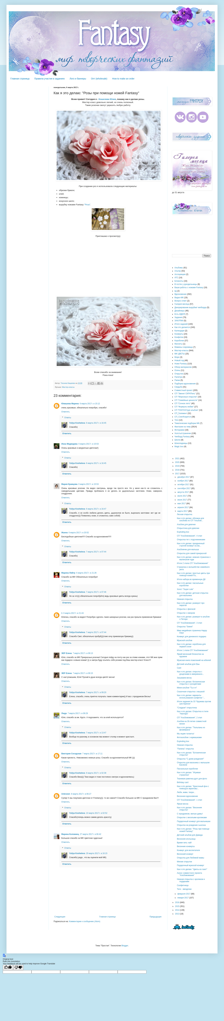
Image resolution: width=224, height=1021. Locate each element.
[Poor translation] (18, 967)
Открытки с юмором (186, 613)
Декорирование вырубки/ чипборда (190, 307)
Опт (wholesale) (99, 78)
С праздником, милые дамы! (190, 814)
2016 (177, 902)
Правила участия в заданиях (49, 78)
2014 (177, 910)
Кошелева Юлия (107, 99)
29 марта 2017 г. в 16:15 (96, 853)
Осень (177, 370)
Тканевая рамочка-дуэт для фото (192, 779)
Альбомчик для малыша (188, 549)
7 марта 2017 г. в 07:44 (96, 552)
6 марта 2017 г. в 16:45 (96, 423)
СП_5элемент (180, 413)
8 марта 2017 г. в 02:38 (96, 773)
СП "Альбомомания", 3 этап (189, 623)
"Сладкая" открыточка (187, 708)
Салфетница (182, 885)
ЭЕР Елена (66, 653)
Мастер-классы (68, 387)
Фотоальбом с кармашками (189, 737)
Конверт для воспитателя (188, 850)
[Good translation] (8, 967)
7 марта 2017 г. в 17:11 (92, 754)
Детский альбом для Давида (190, 835)
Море (176, 357)
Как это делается (182, 327)
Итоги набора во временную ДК (191, 579)
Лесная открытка (184, 514)
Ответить (65, 412)
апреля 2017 (183, 507)
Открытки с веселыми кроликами (192, 817)
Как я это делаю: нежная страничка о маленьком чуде (194, 558)
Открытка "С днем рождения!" (190, 759)
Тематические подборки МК (186, 423)
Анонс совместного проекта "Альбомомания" (189, 874)
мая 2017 (181, 503)
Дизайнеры (179, 311)
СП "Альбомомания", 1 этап (189, 800)
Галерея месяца (181, 304)
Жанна (64, 532)
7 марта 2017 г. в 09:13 (83, 653)
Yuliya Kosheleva (77, 423)
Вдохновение (180, 294)
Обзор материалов (183, 367)
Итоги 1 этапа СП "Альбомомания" (192, 650)
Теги (176, 420)
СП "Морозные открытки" (185, 397)
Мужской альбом (184, 640)
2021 (177, 458)
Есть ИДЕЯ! (179, 314)
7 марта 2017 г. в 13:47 (96, 733)
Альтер (177, 271)
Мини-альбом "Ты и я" (187, 688)
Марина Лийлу (68, 573)
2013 (177, 914)
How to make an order (123, 78)
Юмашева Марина (70, 403)
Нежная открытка (185, 599)
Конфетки (178, 337)
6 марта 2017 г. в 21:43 (73, 613)
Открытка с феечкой (186, 609)
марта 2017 (182, 511)
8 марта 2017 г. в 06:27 (81, 794)
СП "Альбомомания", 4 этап (189, 536)
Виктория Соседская (71, 754)
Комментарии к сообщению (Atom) (84, 921)
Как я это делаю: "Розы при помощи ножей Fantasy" (193, 830)
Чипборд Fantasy (182, 436)
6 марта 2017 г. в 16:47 (96, 509)
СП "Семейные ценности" (186, 400)
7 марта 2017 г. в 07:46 (96, 592)
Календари (179, 331)
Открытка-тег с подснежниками (191, 539)
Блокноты (178, 281)
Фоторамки (179, 430)
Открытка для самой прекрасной (191, 553)
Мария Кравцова (69, 484)
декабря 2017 (183, 477)
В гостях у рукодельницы (185, 284)
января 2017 (183, 898)
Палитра (178, 377)
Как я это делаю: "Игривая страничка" (189, 773)
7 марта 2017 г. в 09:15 (83, 673)
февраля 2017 (184, 894)
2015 (177, 906)
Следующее (59, 917)
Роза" (87, 204)
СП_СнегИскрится (182, 417)
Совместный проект (183, 390)
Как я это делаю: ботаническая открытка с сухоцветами (191, 683)
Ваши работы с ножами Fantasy (188, 287)
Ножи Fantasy (180, 364)
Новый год (179, 360)
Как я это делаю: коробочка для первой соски (191, 645)
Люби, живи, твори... (186, 792)
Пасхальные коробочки (187, 769)
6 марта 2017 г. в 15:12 (90, 403)
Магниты (178, 344)
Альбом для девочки (186, 524)
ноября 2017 (183, 481)
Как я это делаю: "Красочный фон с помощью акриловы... (193, 787)
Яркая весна (182, 804)
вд (175, 291)
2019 (177, 466)
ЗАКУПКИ (178, 320)
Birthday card (182, 782)
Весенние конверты (186, 846)
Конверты (178, 334)
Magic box (178, 446)
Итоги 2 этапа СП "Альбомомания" (192, 563)
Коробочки (179, 340)
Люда (64, 713)
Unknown (65, 794)
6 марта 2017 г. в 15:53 (89, 444)
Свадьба (178, 387)
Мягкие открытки (184, 862)
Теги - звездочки (184, 889)
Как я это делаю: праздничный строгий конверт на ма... (190, 544)
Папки (177, 380)
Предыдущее (156, 917)
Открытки (178, 374)
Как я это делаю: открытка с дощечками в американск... (190, 672)
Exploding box (183, 532)
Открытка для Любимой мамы (190, 858)
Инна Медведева (69, 444)
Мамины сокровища (183, 347)
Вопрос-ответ (180, 301)
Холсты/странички (182, 433)
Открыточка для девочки (188, 528)
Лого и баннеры (78, 78)
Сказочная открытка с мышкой (191, 691)
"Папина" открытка (185, 749)
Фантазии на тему (182, 427)
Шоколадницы (180, 443)
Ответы (67, 417)
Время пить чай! (184, 843)
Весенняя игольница (186, 839)
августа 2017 (183, 492)
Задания (178, 317)
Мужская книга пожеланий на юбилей (194, 660)
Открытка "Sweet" (185, 626)
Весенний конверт (185, 854)
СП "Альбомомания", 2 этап (189, 717)
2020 (177, 462)
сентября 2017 (184, 488)
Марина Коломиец (70, 834)
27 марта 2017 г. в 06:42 (90, 834)
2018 (177, 470)
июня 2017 (182, 500)
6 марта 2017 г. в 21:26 (86, 573)
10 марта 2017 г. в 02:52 (96, 813)
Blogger (124, 945)
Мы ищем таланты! (185, 734)
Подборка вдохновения (185, 384)
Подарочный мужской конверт (190, 865)
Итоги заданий (181, 324)
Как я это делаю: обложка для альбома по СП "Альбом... (190, 519)
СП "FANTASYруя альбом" (186, 410)
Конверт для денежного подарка (191, 636)
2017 (177, 473)
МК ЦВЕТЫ (179, 354)
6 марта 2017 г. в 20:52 (79, 532)
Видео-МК (179, 297)
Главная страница (20, 78)
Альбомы (178, 268)
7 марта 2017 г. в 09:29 (78, 713)
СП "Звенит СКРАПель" (185, 393)
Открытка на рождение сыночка (191, 825)
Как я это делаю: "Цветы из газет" (192, 869)
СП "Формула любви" (184, 407)
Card (179, 668)
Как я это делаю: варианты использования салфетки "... (191, 696)
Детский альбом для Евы (188, 664)
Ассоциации (179, 274)
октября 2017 (183, 484)
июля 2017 (182, 496)
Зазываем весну (184, 678)
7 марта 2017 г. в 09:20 (96, 692)
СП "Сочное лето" (182, 403)
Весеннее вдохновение (187, 796)
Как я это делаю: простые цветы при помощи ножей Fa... (193, 574)
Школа (177, 440)
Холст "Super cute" (185, 589)
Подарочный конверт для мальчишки (193, 821)
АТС (176, 277)
